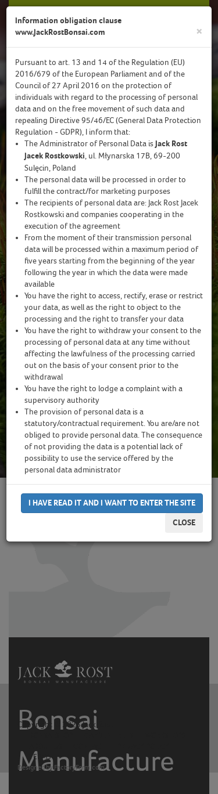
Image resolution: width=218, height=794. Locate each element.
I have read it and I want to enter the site (111, 503)
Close (184, 523)
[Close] (199, 32)
